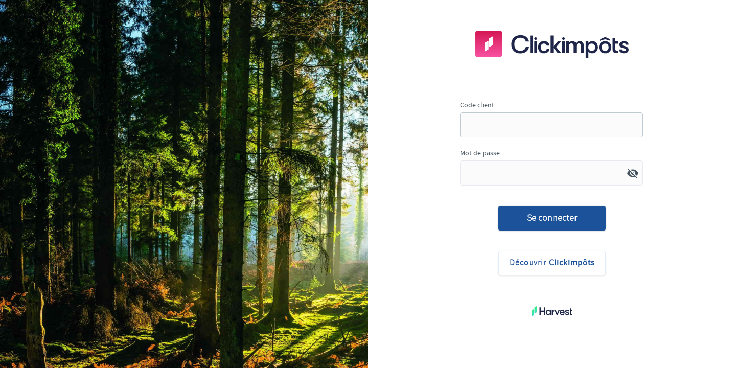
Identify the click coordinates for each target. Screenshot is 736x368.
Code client (477, 104)
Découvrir (552, 263)
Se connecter (552, 217)
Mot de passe (480, 152)
